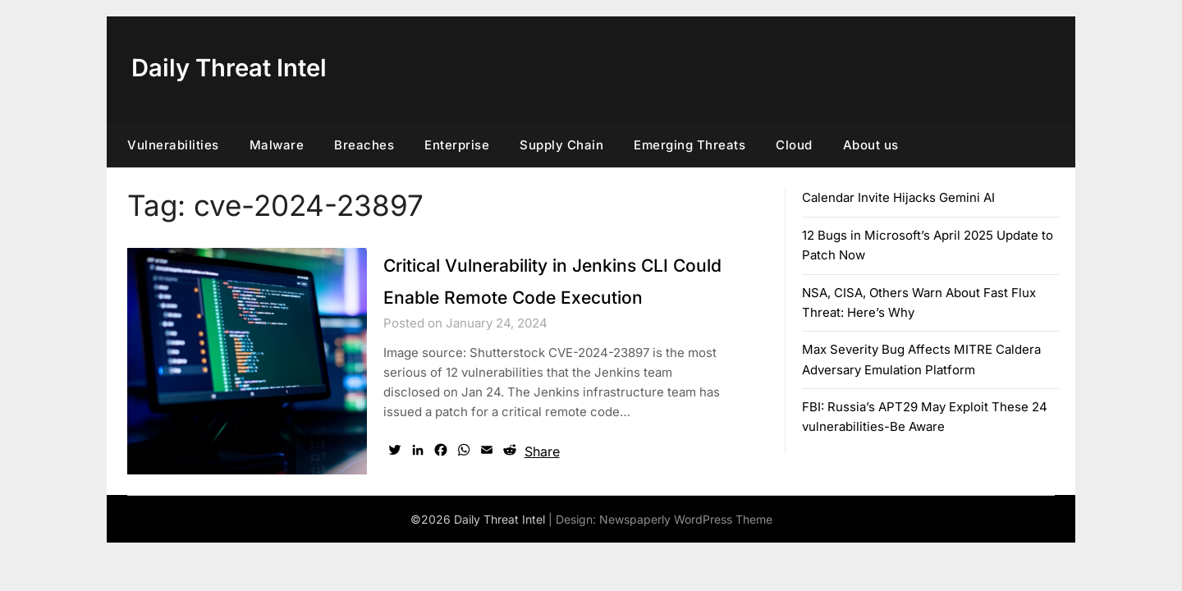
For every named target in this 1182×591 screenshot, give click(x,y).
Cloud (794, 145)
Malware (277, 145)
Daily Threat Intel (232, 67)
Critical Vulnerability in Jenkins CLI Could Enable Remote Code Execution (543, 296)
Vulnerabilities (173, 145)
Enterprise (456, 145)
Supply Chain (561, 145)
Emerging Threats (689, 145)
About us (871, 145)
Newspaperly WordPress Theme (685, 551)
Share (542, 483)
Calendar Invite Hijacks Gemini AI (898, 197)
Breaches (364, 145)
